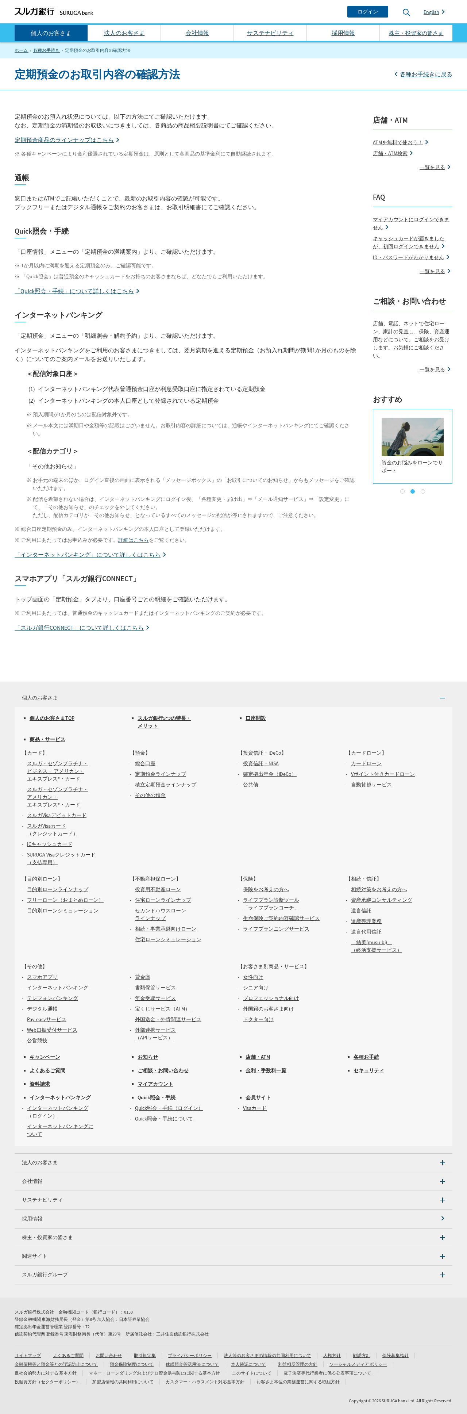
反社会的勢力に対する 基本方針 (46, 1373)
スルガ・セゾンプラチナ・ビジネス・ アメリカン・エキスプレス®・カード (57, 771)
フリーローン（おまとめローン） (65, 900)
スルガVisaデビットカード (56, 815)
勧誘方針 (361, 1355)
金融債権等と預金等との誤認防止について (56, 1364)
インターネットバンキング (57, 987)
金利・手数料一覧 (266, 1070)
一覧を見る (432, 167)
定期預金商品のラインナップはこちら (64, 139)
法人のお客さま (124, 33)
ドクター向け (258, 1019)
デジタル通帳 (42, 1008)
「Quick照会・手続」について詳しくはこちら (74, 291)
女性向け (253, 977)
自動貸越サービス (371, 784)
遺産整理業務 (366, 921)
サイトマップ (28, 1355)
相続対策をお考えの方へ (379, 889)
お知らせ (148, 1057)
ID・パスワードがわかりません (408, 257)
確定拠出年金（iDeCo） (270, 774)
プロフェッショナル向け (271, 998)
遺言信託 (361, 910)
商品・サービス (47, 739)
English (431, 12)
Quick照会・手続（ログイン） (169, 1108)
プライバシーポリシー (190, 1355)
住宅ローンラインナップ (163, 900)
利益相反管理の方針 (297, 1364)
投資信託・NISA (261, 763)
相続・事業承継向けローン (165, 929)
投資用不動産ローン (158, 889)
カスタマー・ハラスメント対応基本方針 (205, 1381)
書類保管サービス (155, 987)
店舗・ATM (258, 1057)
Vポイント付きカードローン (383, 774)
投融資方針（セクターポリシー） (47, 1381)
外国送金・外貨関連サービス (168, 1019)
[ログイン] (367, 12)
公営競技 (37, 1040)
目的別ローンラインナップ (57, 889)
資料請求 (40, 1084)
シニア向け (256, 987)
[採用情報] (233, 1219)
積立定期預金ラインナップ (165, 784)
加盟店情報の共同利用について (123, 1381)
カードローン (366, 763)
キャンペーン (45, 1057)
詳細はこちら (133, 540)
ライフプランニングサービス (276, 929)
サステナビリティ (270, 33)
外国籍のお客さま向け (268, 1008)
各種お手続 (366, 1057)
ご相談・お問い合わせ (163, 1070)
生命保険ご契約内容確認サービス (281, 918)
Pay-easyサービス (46, 1019)
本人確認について (248, 1364)
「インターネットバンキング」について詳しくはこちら (88, 554)
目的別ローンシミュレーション (63, 910)
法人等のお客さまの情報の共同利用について (267, 1355)
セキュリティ (369, 1070)
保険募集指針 (395, 1355)
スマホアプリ (42, 977)
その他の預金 (150, 795)
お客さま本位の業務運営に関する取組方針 (298, 1381)
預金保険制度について (132, 1364)
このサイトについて (251, 1373)
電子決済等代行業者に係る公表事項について (327, 1373)
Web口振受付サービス (52, 1030)
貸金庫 (142, 977)
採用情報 (343, 33)
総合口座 (145, 763)
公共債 (250, 784)
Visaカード (255, 1108)
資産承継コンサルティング (381, 900)
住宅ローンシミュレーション (168, 939)
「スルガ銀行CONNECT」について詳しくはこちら (79, 627)
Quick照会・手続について (164, 1118)
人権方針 (332, 1355)
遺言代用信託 (366, 931)
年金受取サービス (155, 998)
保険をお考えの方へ (266, 889)
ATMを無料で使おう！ (398, 142)
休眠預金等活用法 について (192, 1364)
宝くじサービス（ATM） (162, 1008)
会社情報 (197, 33)
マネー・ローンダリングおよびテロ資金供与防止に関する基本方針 (154, 1373)
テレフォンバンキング (52, 998)
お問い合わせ (109, 1355)
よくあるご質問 (47, 1070)
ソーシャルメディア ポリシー (358, 1364)
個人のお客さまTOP (52, 718)
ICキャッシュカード (49, 844)
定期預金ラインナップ (160, 774)
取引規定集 (145, 1355)
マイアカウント (155, 1084)
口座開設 (256, 718)
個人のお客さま (51, 33)
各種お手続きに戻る (426, 74)
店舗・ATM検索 (390, 153)
